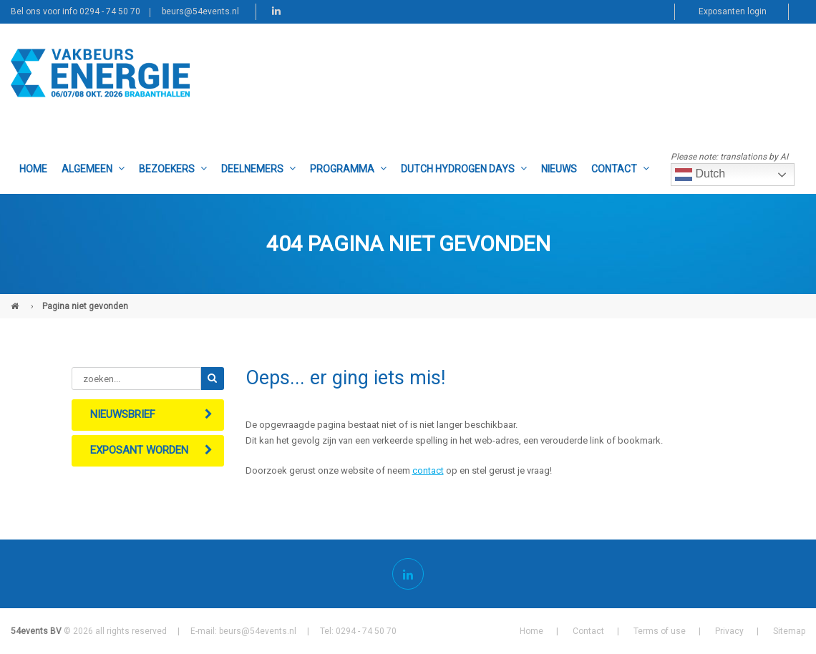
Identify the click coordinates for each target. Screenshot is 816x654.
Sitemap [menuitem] (789, 631)
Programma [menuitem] (348, 169)
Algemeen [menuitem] (93, 169)
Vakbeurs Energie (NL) (16, 300)
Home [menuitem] (33, 169)
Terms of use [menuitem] (659, 631)
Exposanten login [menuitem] (733, 11)
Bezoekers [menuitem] (173, 169)
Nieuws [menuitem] (559, 169)
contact (428, 470)
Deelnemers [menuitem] (258, 169)
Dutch (700, 174)
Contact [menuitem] (620, 169)
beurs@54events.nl (200, 11)
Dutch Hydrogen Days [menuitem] (464, 169)
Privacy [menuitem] (729, 631)
